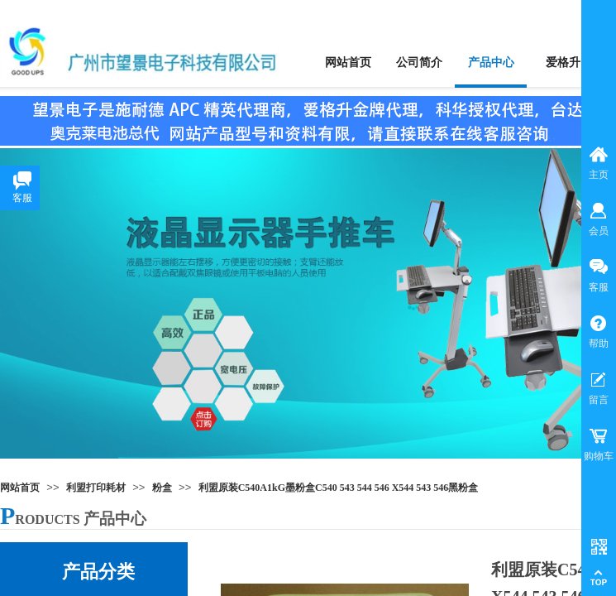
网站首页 (20, 487)
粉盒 (162, 487)
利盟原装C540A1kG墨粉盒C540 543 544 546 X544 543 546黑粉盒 (338, 487)
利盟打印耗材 (96, 487)
